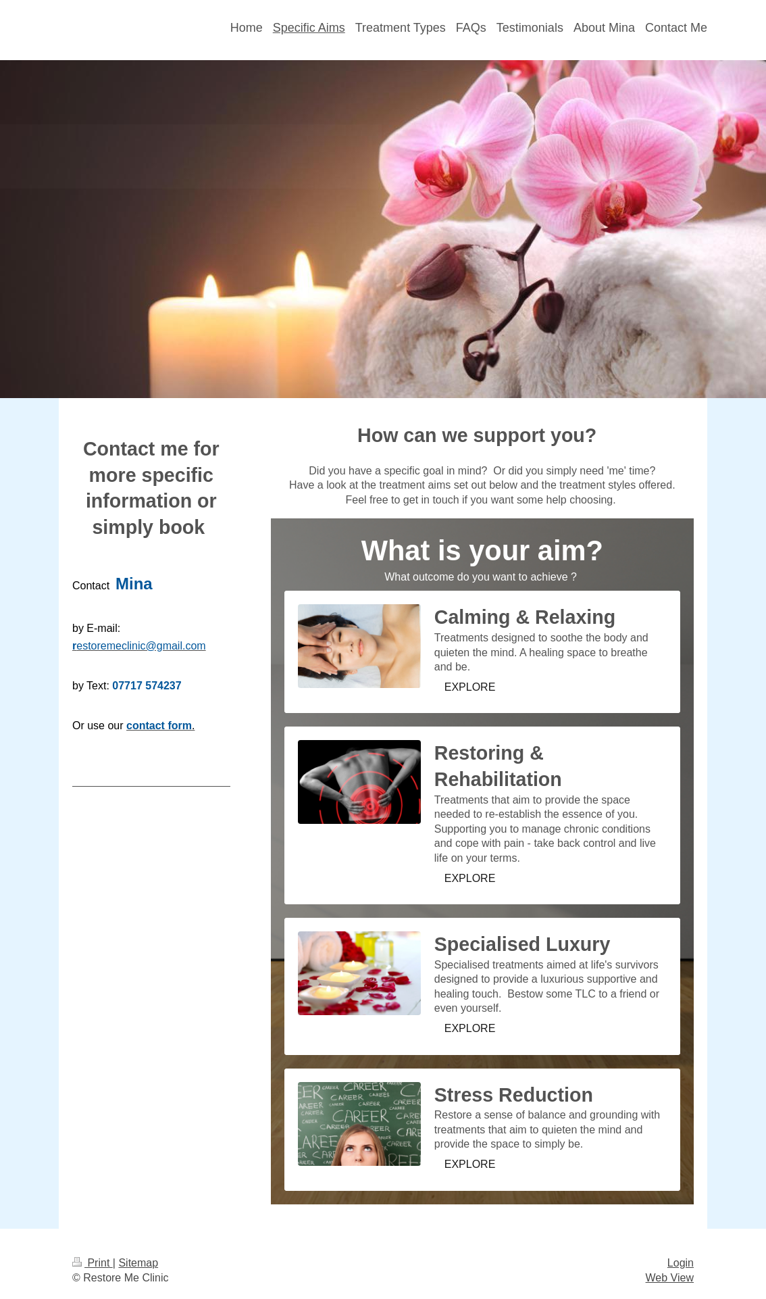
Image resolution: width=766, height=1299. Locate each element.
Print (92, 1263)
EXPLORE (470, 687)
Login (680, 1263)
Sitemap (138, 1263)
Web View (670, 1277)
